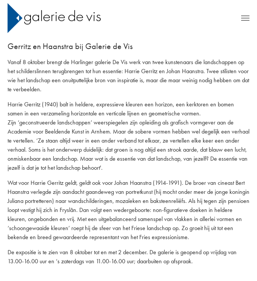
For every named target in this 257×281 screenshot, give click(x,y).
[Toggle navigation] (245, 18)
